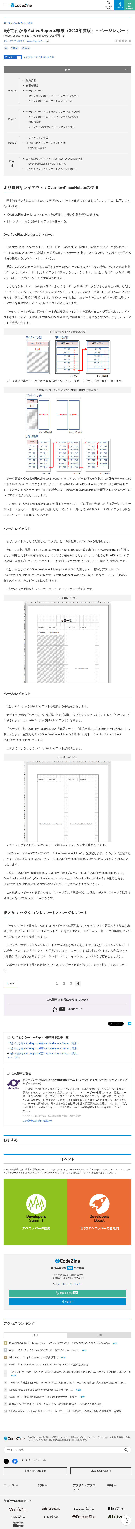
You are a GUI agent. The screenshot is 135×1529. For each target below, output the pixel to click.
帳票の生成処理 (37, 147)
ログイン (66, 1301)
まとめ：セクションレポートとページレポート (52, 168)
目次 (96, 70)
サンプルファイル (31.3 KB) (38, 56)
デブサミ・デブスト (84, 1488)
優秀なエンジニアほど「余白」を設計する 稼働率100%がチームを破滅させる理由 (55, 1404)
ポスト (115, 1024)
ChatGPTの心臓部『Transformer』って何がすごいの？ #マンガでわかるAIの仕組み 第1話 (59, 1343)
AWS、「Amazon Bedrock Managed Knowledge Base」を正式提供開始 (48, 1364)
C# (6, 48)
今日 (36, 1335)
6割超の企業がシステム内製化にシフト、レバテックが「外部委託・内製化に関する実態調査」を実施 (65, 1411)
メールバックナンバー (67, 1284)
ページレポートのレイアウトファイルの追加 (53, 116)
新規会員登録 (66, 1293)
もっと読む (13, 1057)
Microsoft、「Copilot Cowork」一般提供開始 (33, 1357)
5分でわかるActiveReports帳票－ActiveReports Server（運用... (44, 1048)
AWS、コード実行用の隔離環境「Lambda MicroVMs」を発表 (43, 1397)
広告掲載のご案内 (101, 1470)
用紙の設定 (34, 121)
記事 (43, 1485)
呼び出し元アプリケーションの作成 (45, 142)
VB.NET (14, 48)
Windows (25, 48)
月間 (99, 1335)
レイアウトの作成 (38, 137)
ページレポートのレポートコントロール (50, 100)
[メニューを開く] (5, 5)
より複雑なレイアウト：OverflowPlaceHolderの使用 (55, 158)
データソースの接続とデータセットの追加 (51, 126)
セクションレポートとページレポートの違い (53, 95)
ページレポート (34, 90)
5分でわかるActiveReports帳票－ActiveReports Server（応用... (44, 1043)
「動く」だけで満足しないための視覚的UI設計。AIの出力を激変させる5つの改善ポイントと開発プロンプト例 (70, 1371)
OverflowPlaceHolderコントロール (47, 163)
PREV (10, 983)
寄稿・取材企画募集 (35, 1470)
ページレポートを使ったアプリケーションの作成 (53, 111)
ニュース (11, 1485)
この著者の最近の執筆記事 (37, 1120)
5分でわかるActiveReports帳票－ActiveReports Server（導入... (44, 1053)
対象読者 (31, 80)
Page (12, 90)
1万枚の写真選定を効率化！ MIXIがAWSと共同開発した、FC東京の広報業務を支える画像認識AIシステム (67, 1382)
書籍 (112, 1485)
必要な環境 (32, 85)
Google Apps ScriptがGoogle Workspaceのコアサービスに (41, 1389)
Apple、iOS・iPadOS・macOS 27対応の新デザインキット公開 (44, 1350)
